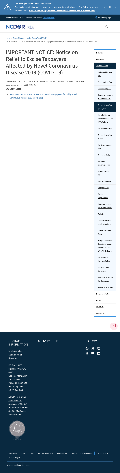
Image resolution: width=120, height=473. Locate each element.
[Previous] (104, 7)
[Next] (115, 7)
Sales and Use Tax (105, 82)
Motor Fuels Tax (104, 155)
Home (8, 38)
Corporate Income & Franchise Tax (105, 97)
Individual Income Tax (105, 74)
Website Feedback (45, 453)
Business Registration (103, 196)
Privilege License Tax (105, 147)
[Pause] (109, 7)
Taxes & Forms (18, 38)
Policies (101, 214)
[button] (105, 27)
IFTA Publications (105, 128)
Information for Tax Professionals (105, 206)
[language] (104, 17)
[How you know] (49, 17)
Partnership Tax (104, 181)
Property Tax (103, 187)
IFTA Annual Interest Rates (104, 259)
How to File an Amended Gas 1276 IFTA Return (105, 118)
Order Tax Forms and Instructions (104, 222)
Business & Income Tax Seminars (105, 279)
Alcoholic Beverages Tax (104, 163)
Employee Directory (17, 453)
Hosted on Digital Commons (18, 465)
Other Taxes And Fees (104, 232)
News (98, 300)
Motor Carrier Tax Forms (105, 137)
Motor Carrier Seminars (103, 269)
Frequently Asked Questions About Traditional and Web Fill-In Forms (105, 245)
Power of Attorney (105, 287)
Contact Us (100, 313)
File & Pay (100, 59)
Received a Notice (103, 294)
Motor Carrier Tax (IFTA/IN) (37, 38)
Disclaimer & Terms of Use (82, 453)
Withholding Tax (104, 88)
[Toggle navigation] (114, 27)
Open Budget (14, 458)
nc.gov (31, 453)
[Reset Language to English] (96, 17)
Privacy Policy (102, 453)
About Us (99, 307)
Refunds (99, 53)
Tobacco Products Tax (105, 173)
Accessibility (62, 453)
